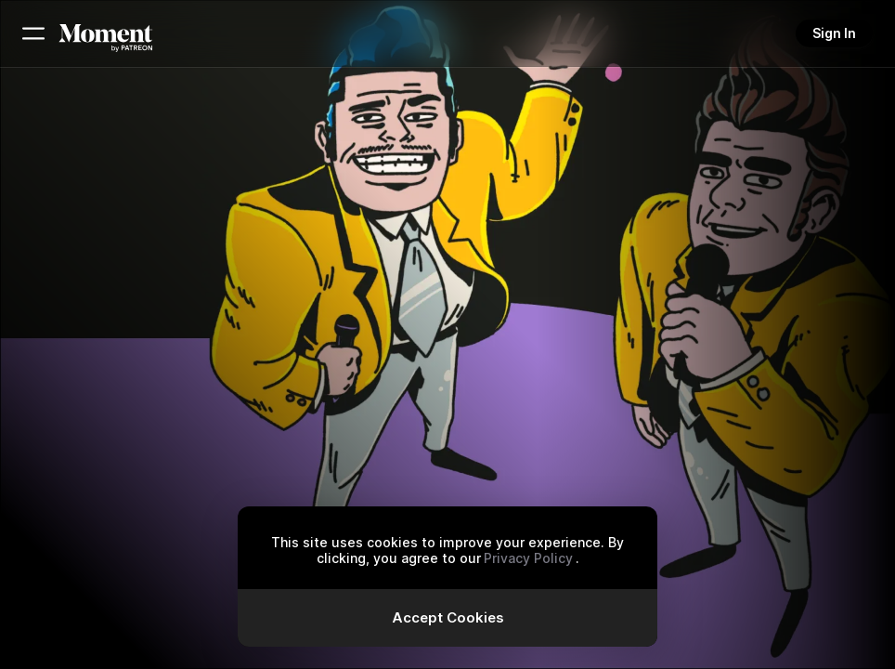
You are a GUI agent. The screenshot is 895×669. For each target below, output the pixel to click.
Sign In (834, 33)
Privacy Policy (528, 558)
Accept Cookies (448, 617)
